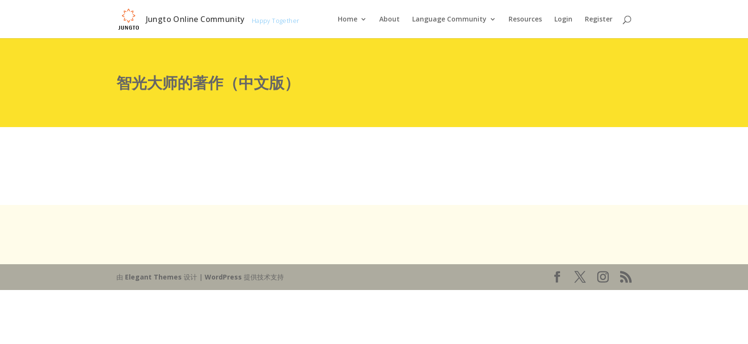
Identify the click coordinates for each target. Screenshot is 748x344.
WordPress (223, 276)
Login (563, 19)
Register (599, 19)
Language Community (449, 19)
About (389, 19)
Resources (525, 19)
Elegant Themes (153, 276)
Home (347, 19)
